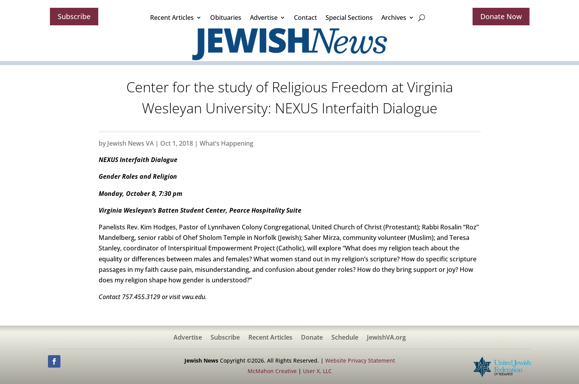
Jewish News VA (130, 143)
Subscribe (74, 16)
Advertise (264, 17)
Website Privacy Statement (360, 360)
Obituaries (225, 17)
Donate (312, 338)
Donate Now (501, 16)
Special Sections (349, 17)
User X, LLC (317, 371)
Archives (393, 17)
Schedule (344, 338)
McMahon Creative (272, 371)
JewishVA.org (386, 338)
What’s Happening (226, 143)
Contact (305, 17)
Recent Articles (172, 17)
